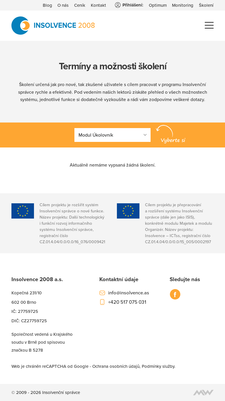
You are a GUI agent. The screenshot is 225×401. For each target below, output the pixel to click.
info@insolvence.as (128, 292)
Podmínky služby (158, 366)
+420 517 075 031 (127, 302)
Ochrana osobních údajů (115, 366)
